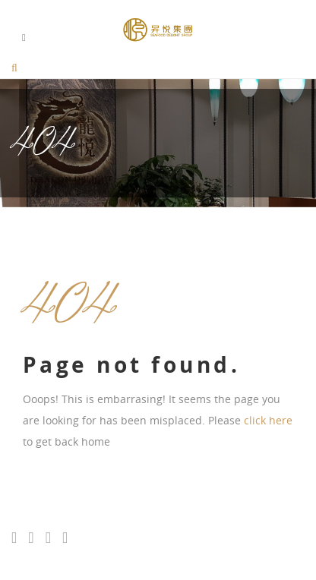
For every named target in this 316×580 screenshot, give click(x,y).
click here (268, 420)
